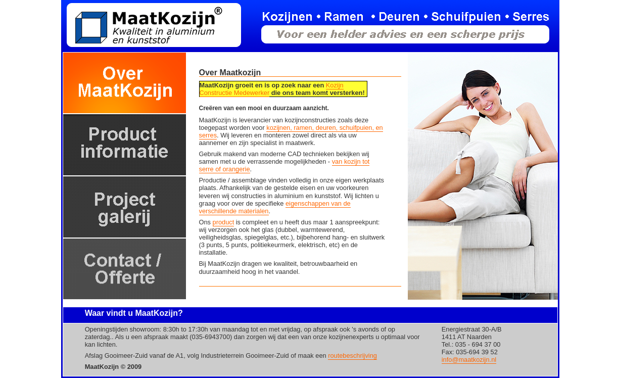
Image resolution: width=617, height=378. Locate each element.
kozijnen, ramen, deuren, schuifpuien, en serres (291, 131)
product (223, 222)
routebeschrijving (352, 355)
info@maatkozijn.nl (469, 359)
